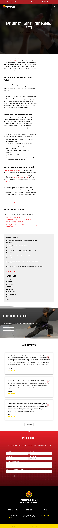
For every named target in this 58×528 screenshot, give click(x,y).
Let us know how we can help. (13, 461)
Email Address (9, 456)
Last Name (32, 451)
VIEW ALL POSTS (11, 271)
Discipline (9, 281)
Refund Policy (44, 526)
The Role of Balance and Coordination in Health (17, 245)
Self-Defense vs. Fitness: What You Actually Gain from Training (21, 240)
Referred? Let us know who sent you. (14, 469)
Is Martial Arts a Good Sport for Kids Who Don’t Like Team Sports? (22, 261)
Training (8, 279)
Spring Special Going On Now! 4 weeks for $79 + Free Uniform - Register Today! (29, 2)
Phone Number (33, 456)
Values (8, 299)
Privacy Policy (37, 526)
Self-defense (10, 289)
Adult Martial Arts (11, 294)
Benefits (8, 296)
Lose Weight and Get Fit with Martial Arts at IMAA (18, 256)
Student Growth (10, 291)
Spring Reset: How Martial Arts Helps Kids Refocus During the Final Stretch (24, 266)
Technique (9, 286)
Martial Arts (9, 284)
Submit (10, 476)
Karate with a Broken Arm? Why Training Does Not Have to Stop (21, 251)
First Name (9, 451)
